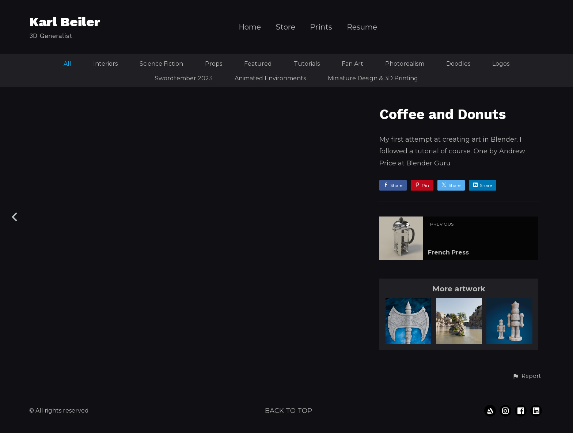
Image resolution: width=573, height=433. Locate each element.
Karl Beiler (64, 22)
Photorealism (404, 63)
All (67, 63)
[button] (526, 376)
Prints (321, 27)
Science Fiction (161, 63)
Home (250, 27)
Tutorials (307, 63)
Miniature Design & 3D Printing (373, 78)
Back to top (288, 411)
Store (285, 27)
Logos (500, 63)
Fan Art (352, 63)
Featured (258, 63)
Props (213, 63)
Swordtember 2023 (184, 78)
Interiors (105, 63)
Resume (362, 27)
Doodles (458, 63)
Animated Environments (270, 78)
